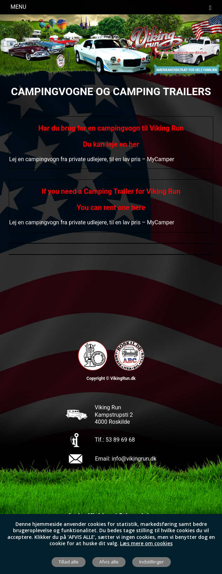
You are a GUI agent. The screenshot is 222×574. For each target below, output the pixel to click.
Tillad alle (69, 562)
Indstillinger (151, 562)
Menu (111, 7)
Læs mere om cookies (146, 543)
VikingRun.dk (122, 378)
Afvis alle (109, 562)
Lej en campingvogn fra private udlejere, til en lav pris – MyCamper (91, 159)
